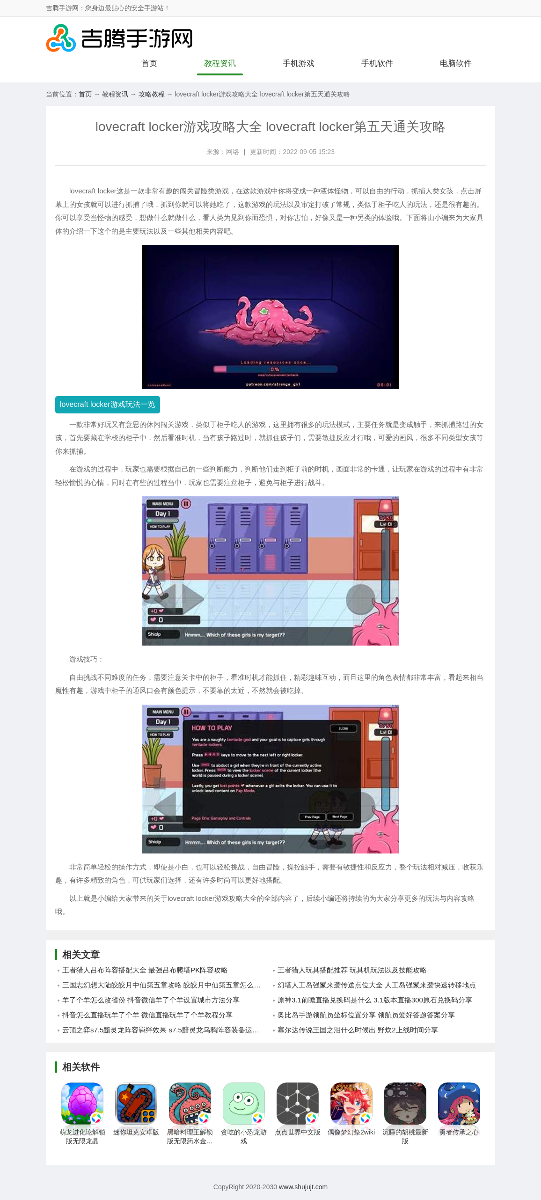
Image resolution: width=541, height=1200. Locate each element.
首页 (149, 63)
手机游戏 (298, 63)
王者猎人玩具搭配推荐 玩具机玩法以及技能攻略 (352, 970)
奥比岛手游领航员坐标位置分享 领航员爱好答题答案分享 (366, 1015)
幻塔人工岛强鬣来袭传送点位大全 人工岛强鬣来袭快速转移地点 (377, 985)
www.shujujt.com (302, 1187)
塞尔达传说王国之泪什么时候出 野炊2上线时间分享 (358, 1030)
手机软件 (377, 63)
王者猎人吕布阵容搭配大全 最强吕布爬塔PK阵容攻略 (145, 970)
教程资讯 (220, 63)
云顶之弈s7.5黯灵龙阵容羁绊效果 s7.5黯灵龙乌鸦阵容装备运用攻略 (166, 1030)
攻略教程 (152, 94)
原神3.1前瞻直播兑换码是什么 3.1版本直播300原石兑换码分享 (375, 1000)
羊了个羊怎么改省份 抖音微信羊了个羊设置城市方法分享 (151, 1000)
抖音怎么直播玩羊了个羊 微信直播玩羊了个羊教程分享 (147, 1015)
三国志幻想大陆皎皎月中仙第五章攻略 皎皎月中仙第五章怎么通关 (165, 985)
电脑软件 (456, 63)
